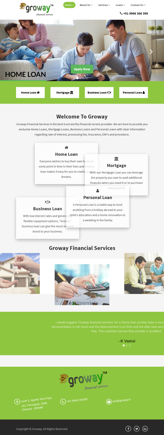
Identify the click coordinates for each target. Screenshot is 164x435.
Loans (120, 5)
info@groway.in (120, 399)
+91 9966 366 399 (135, 13)
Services (104, 5)
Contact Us (138, 5)
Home (69, 5)
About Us (86, 5)
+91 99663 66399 (72, 398)
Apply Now (82, 69)
